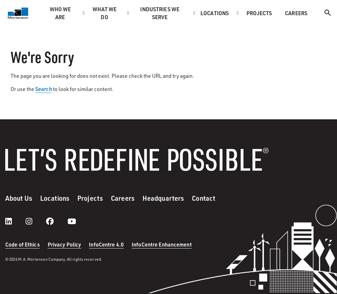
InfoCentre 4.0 (106, 244)
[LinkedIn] (15, 221)
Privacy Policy (64, 244)
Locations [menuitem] (214, 13)
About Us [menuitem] (18, 198)
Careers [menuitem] (296, 13)
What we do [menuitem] (104, 13)
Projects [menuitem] (259, 13)
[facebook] (56, 221)
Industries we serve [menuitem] (159, 13)
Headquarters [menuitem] (163, 198)
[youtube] (71, 221)
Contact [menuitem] (203, 198)
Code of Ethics (22, 244)
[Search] (327, 13)
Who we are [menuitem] (60, 13)
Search (43, 88)
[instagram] (35, 221)
